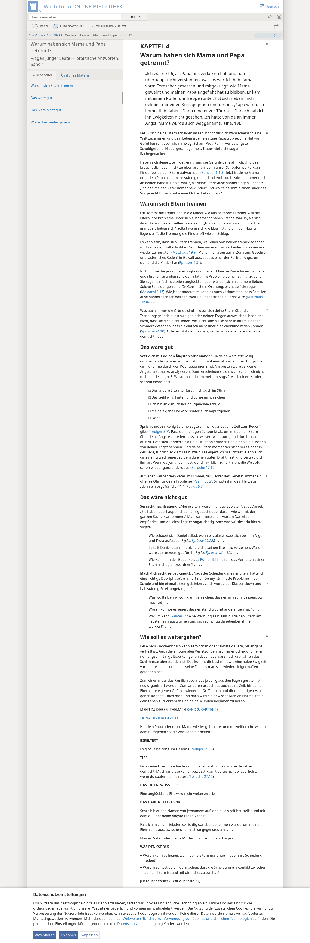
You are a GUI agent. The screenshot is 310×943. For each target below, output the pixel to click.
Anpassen (90, 935)
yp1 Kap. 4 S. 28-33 (45, 35)
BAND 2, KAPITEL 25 (202, 709)
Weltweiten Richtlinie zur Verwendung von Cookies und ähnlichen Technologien (187, 918)
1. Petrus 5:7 (193, 486)
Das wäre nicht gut (46, 110)
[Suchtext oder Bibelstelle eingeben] (73, 17)
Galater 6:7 (179, 616)
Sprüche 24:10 (152, 331)
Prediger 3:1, (199, 749)
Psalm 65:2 (202, 481)
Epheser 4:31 (189, 262)
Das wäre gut (41, 97)
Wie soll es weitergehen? (50, 122)
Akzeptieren (45, 935)
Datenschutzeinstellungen (138, 923)
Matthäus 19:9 (184, 252)
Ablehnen (68, 935)
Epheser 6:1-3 (212, 172)
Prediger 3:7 (158, 431)
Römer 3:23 (209, 559)
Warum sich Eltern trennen (52, 85)
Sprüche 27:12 (201, 776)
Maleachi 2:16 (152, 291)
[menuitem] (278, 17)
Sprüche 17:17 (202, 467)
